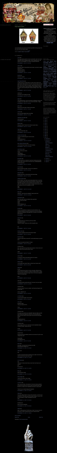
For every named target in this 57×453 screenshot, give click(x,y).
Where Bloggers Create (52, 86)
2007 (45, 137)
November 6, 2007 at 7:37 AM (24, 114)
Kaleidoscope (45, 72)
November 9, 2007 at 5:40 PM (24, 330)
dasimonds (19, 217)
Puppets (44, 79)
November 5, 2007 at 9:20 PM (24, 90)
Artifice (19, 350)
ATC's (50, 62)
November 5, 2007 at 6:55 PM (24, 63)
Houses (50, 71)
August (46, 161)
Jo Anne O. (19, 382)
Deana (19, 343)
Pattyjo (19, 393)
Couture (49, 67)
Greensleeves (20, 197)
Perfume (49, 77)
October (46, 158)
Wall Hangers (45, 86)
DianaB (19, 75)
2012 (45, 129)
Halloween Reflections (49, 156)
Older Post (41, 417)
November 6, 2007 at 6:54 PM (24, 170)
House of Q (47, 153)
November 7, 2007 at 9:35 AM (24, 243)
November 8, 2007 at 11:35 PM (24, 283)
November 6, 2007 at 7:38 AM (24, 120)
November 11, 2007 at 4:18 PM (24, 379)
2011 (45, 130)
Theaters (45, 84)
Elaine (19, 191)
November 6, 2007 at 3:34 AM (24, 96)
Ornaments (49, 76)
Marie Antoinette (46, 73)
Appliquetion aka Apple (21, 117)
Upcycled (45, 85)
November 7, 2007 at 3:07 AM (24, 205)
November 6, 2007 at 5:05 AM (24, 103)
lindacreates (20, 172)
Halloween (45, 71)
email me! (50, 42)
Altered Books (46, 61)
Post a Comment (18, 415)
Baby (53, 62)
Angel (18, 129)
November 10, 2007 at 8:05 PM (24, 374)
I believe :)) (47, 144)
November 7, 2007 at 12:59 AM (24, 194)
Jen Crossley (20, 360)
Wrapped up (47, 147)
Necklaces (49, 74)
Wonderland (45, 87)
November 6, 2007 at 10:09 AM (24, 140)
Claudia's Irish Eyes (21, 135)
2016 (45, 123)
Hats (48, 71)
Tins (50, 84)
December (47, 138)
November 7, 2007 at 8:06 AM (24, 234)
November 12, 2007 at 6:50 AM (24, 400)
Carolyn (19, 111)
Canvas (44, 66)
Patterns (44, 77)
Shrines (55, 80)
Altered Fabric (53, 61)
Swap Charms (47, 155)
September (47, 160)
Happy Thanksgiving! (48, 142)
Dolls (55, 67)
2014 (45, 126)
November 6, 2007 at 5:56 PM (24, 164)
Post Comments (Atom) (24, 419)
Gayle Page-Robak (21, 81)
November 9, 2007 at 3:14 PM (24, 320)
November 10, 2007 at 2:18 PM (24, 368)
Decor (53, 67)
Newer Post (17, 417)
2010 (45, 132)
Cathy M (19, 65)
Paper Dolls (54, 76)
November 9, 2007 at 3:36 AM (24, 293)
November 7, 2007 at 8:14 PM (24, 259)
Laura (18, 57)
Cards (49, 66)
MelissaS (19, 123)
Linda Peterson (20, 149)
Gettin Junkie (47, 145)
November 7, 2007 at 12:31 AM (24, 189)
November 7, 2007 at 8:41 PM (24, 264)
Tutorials (54, 84)
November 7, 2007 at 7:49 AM (24, 228)
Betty (18, 370)
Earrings (44, 68)
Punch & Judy (54, 78)
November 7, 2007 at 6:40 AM (24, 215)
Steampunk (45, 81)
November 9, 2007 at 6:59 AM (24, 299)
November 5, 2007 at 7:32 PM (24, 78)
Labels (55, 72)
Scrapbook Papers (50, 80)
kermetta (19, 208)
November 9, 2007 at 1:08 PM (24, 308)
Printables (45, 78)
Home (29, 417)
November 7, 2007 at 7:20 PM (24, 253)
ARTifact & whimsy (21, 178)
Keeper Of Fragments (51, 72)
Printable (54, 77)
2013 (45, 127)
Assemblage (45, 62)
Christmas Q (47, 141)
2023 (45, 118)
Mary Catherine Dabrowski (22, 143)
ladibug (19, 267)
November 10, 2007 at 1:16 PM (24, 357)
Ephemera (51, 68)
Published (49, 78)
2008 (45, 135)
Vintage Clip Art (53, 85)
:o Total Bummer (48, 150)
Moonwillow (19, 158)
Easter (47, 68)
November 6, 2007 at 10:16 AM (24, 146)
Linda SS (19, 255)
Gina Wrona (20, 236)
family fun (54, 68)
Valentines (49, 85)
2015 (45, 124)
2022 (45, 120)
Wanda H (19, 261)
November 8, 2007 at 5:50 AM (24, 278)
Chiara (19, 301)
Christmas (45, 67)
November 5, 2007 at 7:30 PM (24, 72)
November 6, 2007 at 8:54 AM (24, 132)
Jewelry (54, 71)
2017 (45, 121)
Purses (48, 79)
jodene (19, 105)
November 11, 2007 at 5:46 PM (24, 390)
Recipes (52, 79)
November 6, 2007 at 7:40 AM (24, 126)
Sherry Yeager (20, 376)
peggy (19, 98)
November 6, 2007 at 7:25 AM (24, 109)
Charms (55, 66)
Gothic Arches (53, 69)
